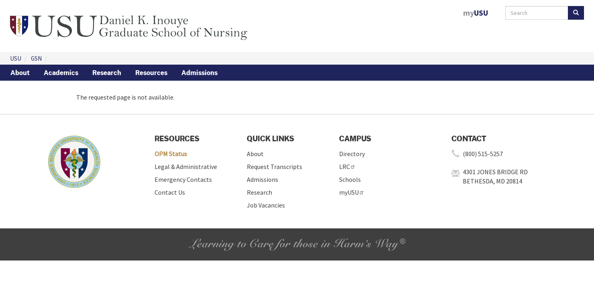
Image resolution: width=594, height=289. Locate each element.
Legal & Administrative (186, 167)
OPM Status (171, 154)
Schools (350, 179)
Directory (352, 154)
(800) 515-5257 (483, 154)
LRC (347, 167)
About (20, 72)
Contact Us (170, 192)
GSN (36, 58)
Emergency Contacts (183, 179)
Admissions (199, 72)
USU (15, 58)
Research (106, 72)
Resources (151, 72)
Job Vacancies (266, 205)
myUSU (351, 192)
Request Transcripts (274, 167)
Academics (61, 72)
